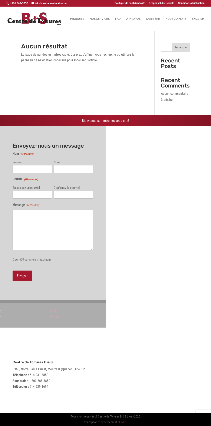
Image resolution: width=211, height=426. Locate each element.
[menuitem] (198, 24)
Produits (77, 18)
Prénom (17, 162)
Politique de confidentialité (130, 3)
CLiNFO (122, 422)
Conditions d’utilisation (191, 3)
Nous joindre (175, 18)
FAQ (118, 18)
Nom (57, 162)
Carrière (153, 18)
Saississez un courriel (26, 188)
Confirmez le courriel (67, 188)
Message (26, 205)
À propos (133, 18)
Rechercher (181, 47)
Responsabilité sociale (161, 3)
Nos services (100, 18)
